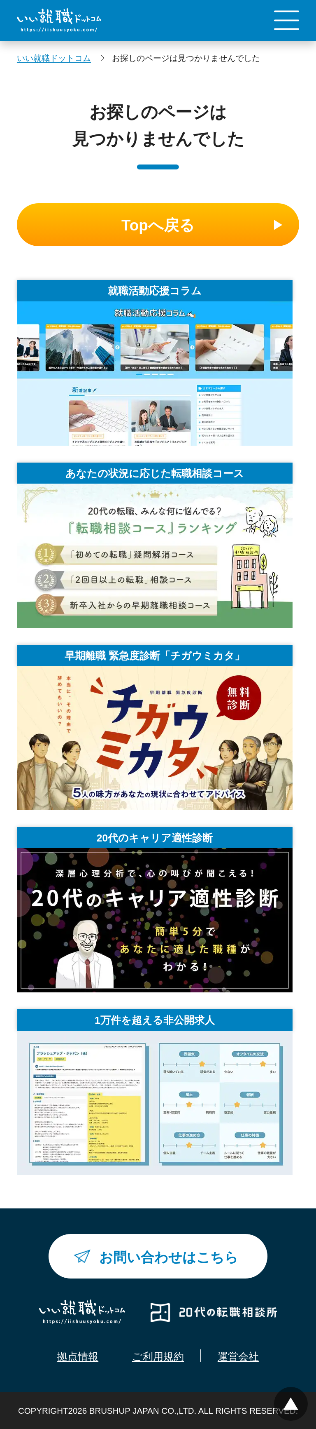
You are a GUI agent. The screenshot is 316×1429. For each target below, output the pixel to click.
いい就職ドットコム (54, 58)
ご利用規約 (158, 1356)
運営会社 (238, 1356)
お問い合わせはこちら (168, 1257)
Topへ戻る (158, 225)
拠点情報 (77, 1356)
